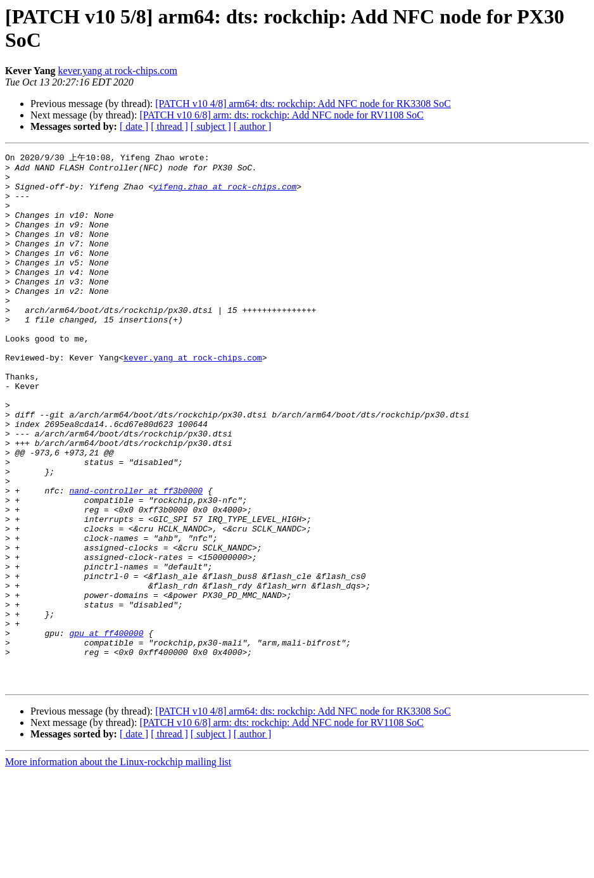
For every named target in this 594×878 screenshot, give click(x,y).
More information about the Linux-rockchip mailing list (118, 867)
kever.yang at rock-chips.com (117, 70)
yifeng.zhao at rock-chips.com (224, 192)
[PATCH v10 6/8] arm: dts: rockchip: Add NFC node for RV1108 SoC (281, 115)
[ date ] (134, 126)
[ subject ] (211, 126)
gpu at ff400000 (106, 728)
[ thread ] (169, 126)
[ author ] (253, 126)
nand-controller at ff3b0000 (136, 557)
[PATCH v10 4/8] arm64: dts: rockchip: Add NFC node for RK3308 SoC (303, 103)
